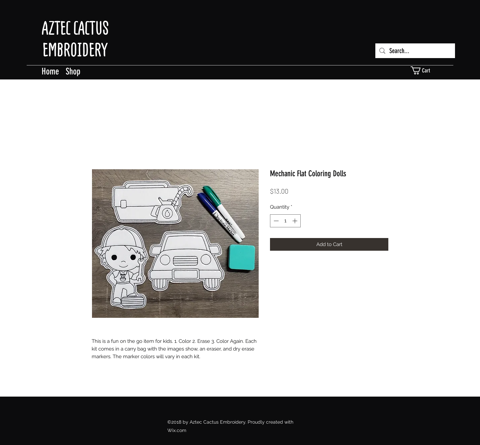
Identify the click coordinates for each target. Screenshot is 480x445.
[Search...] (415, 50)
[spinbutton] (285, 221)
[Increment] (295, 221)
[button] (424, 70)
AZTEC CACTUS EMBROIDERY (75, 39)
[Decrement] (275, 221)
